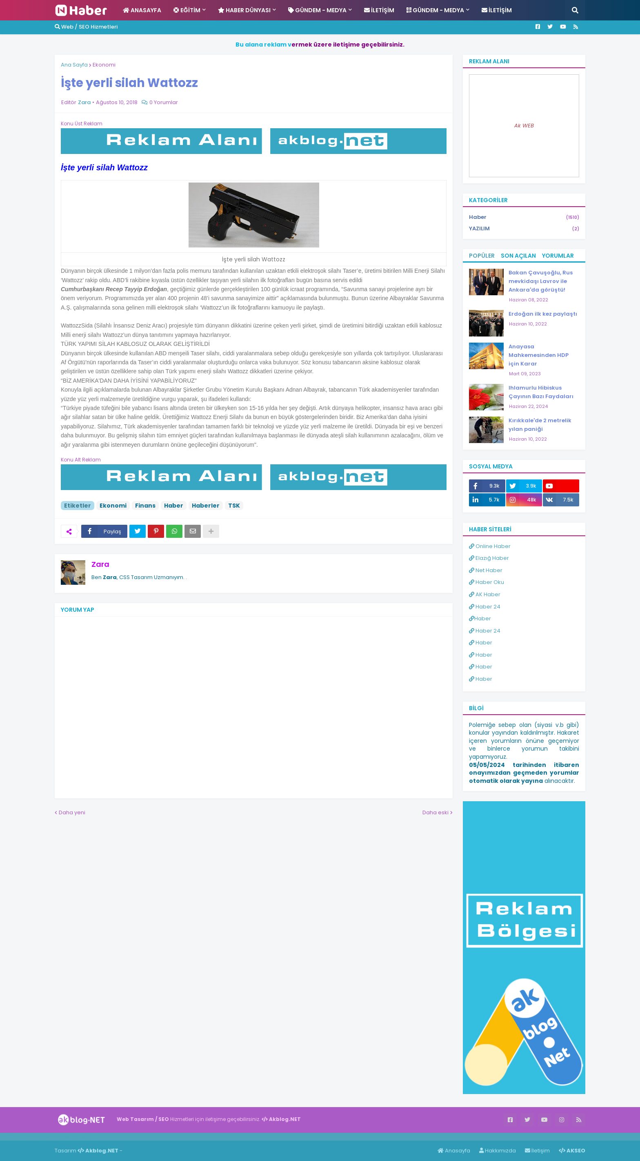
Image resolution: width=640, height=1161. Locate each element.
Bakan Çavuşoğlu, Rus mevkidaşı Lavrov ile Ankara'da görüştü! (541, 281)
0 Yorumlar (163, 102)
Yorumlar (558, 256)
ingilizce (84, 1136)
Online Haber (490, 546)
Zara (100, 564)
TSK (234, 505)
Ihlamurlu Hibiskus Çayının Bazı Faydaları (541, 392)
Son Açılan (518, 256)
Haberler (206, 505)
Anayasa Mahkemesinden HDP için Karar (539, 355)
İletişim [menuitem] (379, 10)
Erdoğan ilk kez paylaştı (543, 314)
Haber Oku (486, 582)
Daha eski (435, 812)
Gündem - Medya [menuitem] (317, 10)
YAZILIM (524, 229)
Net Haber (485, 570)
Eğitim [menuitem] (186, 10)
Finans (145, 505)
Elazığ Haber (489, 558)
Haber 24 (484, 607)
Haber (173, 505)
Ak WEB (524, 125)
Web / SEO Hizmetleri (86, 27)
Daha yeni (72, 812)
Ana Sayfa (74, 65)
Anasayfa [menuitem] (142, 10)
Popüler (482, 256)
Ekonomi (104, 65)
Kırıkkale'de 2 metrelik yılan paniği (540, 425)
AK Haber (484, 594)
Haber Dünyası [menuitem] (244, 10)
